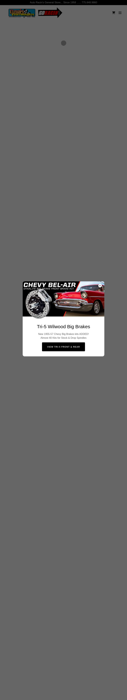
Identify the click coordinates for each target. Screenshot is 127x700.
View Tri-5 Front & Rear (63, 347)
